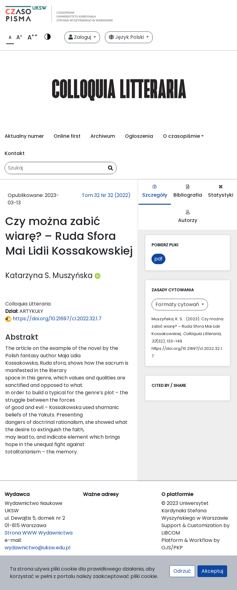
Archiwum (102, 136)
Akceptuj (212, 571)
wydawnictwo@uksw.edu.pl (37, 547)
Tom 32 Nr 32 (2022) (106, 195)
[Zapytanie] (60, 168)
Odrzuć (182, 571)
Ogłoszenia (139, 136)
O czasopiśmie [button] (181, 136)
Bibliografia (187, 192)
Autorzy (187, 217)
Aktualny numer (24, 136)
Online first (67, 136)
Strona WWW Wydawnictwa (39, 532)
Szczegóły (154, 192)
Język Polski (127, 37)
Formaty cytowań (178, 304)
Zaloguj (80, 37)
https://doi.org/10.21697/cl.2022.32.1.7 (53, 318)
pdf (158, 258)
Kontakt (15, 153)
